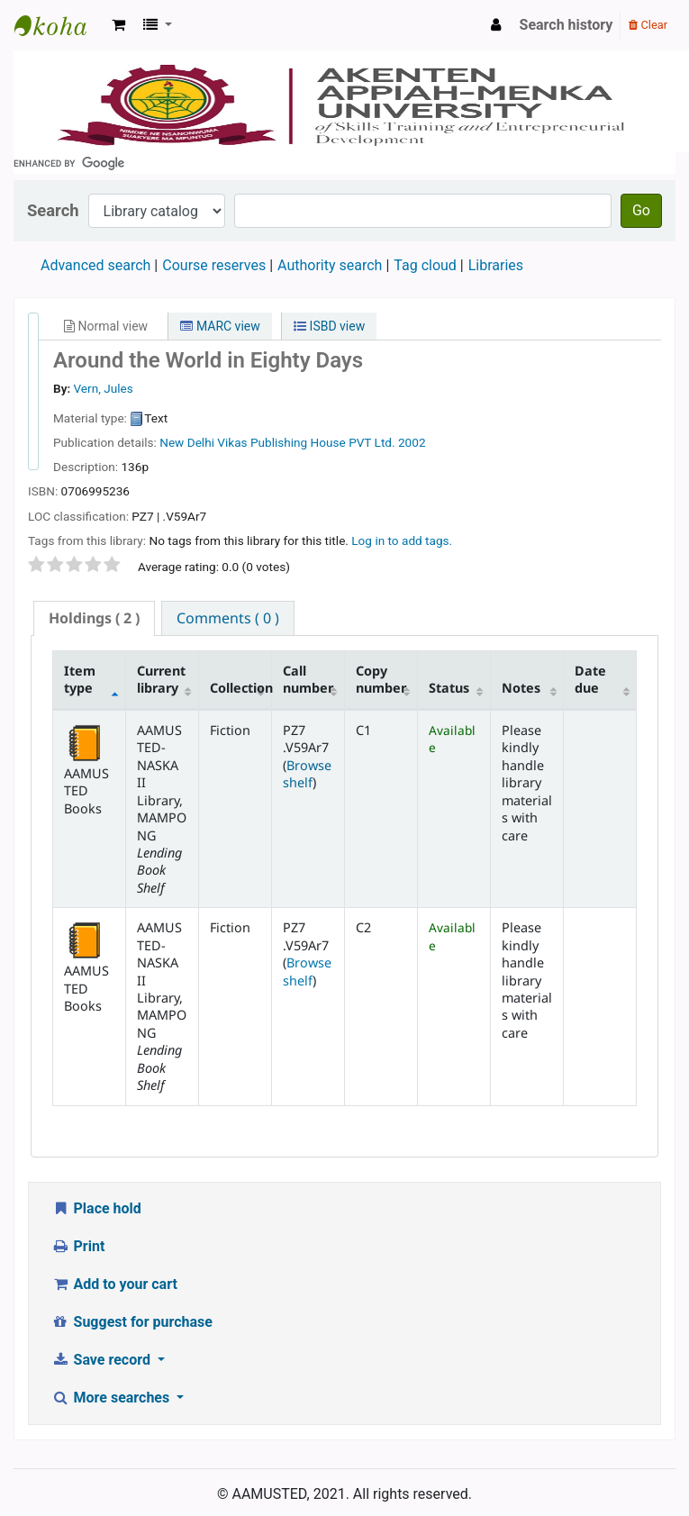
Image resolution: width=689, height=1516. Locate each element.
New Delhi (186, 442)
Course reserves (214, 265)
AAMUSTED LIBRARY (59, 25)
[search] (344, 163)
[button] (118, 25)
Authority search (329, 265)
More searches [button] (112, 1397)
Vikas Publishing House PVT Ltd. (305, 442)
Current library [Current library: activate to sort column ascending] (161, 679)
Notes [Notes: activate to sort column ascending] (521, 687)
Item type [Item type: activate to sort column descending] (79, 679)
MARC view (219, 326)
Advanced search (95, 265)
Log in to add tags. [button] (401, 540)
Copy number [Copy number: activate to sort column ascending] (381, 679)
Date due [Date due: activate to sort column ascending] (590, 679)
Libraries (495, 265)
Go (641, 210)
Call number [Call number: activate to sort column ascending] (308, 679)
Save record (102, 1359)
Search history (566, 24)
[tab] (94, 618)
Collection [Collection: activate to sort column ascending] (241, 687)
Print (77, 1246)
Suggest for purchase (132, 1321)
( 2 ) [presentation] (94, 618)
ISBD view (329, 326)
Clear (648, 25)
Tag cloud (425, 265)
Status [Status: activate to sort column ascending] (449, 687)
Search (53, 210)
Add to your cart (114, 1284)
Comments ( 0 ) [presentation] (228, 618)
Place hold (96, 1208)
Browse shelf (307, 774)
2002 (412, 442)
